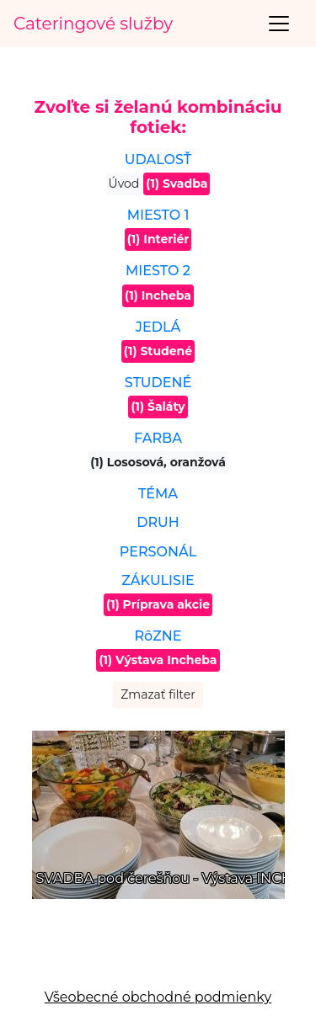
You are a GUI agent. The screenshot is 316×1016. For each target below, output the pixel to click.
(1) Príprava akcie (158, 604)
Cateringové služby (93, 23)
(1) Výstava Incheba (158, 660)
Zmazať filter (158, 694)
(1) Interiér (158, 239)
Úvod (124, 183)
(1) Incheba (158, 295)
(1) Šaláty (158, 406)
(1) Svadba (176, 183)
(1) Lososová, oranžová (158, 462)
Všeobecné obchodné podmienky (158, 997)
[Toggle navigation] (279, 23)
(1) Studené (158, 351)
